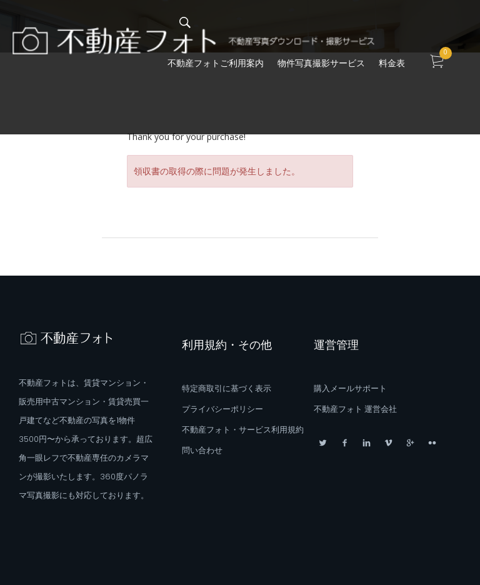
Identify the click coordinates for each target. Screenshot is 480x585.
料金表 (392, 63)
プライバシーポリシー (222, 409)
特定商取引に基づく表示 (226, 388)
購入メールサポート (350, 388)
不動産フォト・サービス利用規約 (243, 430)
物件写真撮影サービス (321, 63)
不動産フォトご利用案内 (216, 63)
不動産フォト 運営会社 (355, 409)
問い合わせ (202, 450)
